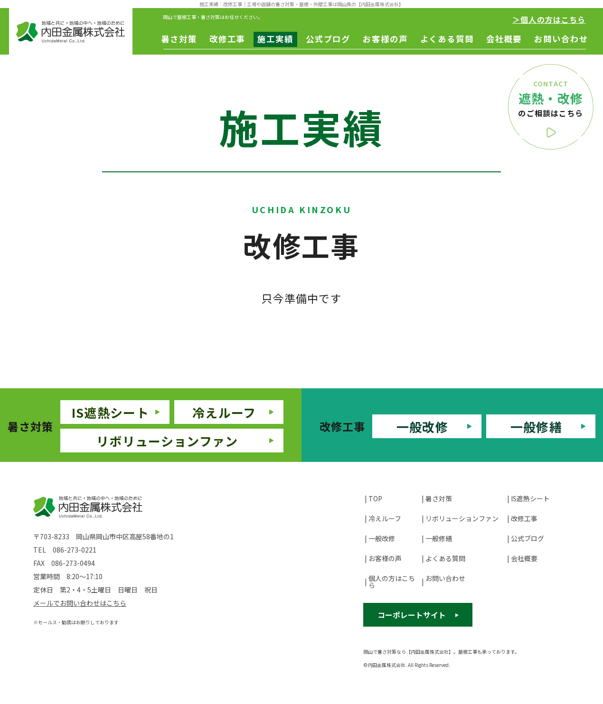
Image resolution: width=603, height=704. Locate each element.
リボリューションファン (167, 441)
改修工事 (227, 39)
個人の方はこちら (391, 581)
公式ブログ (328, 39)
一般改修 (422, 426)
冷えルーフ (224, 412)
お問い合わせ (561, 39)
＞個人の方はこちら (548, 19)
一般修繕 (536, 426)
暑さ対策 (179, 39)
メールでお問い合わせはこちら (79, 603)
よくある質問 (447, 39)
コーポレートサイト (411, 614)
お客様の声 (385, 39)
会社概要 (504, 39)
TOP (375, 498)
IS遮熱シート (110, 412)
